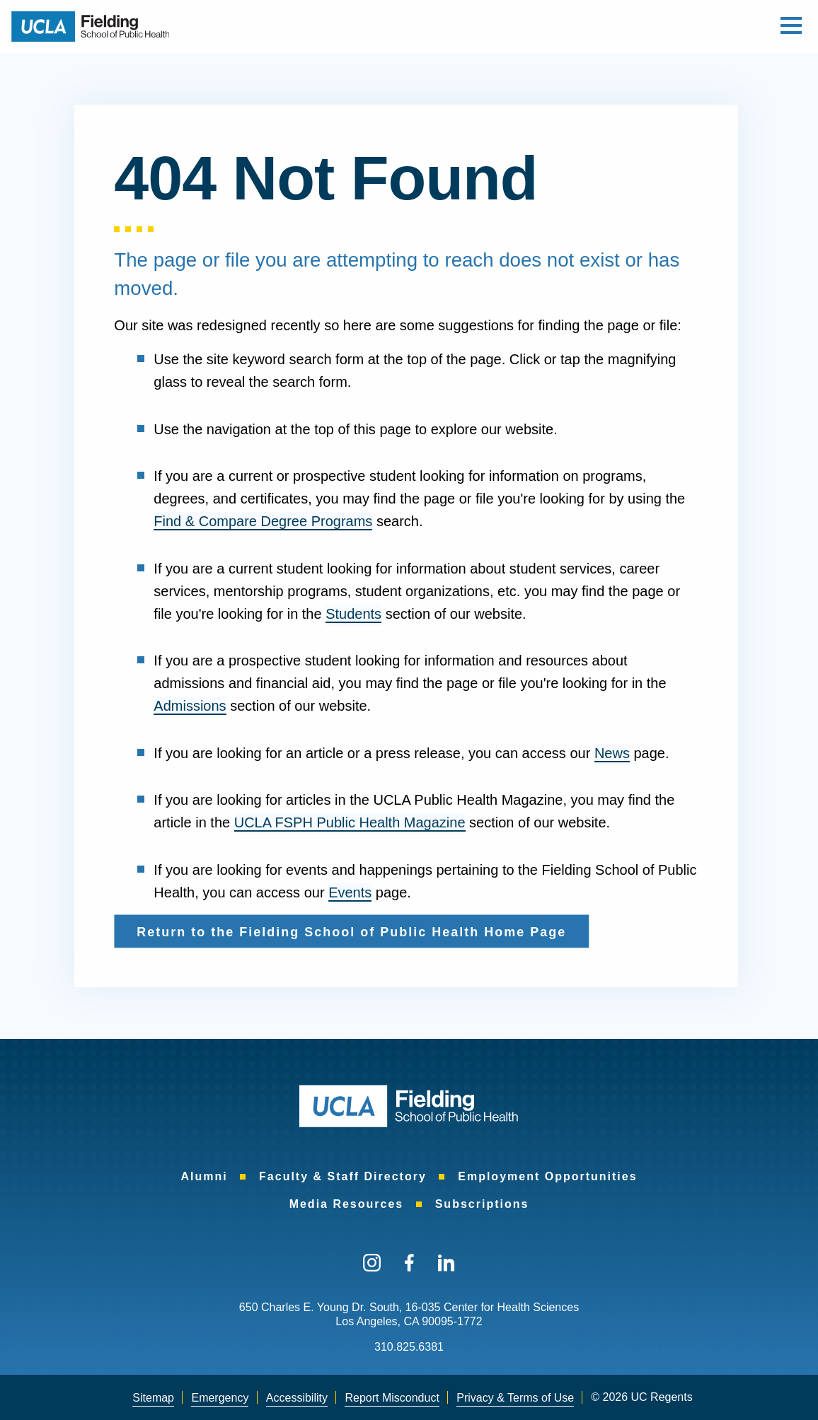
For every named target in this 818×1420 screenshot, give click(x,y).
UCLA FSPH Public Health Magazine (350, 822)
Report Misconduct (392, 1398)
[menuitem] (203, 1176)
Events (349, 892)
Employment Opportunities (547, 1176)
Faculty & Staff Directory (343, 1176)
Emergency (219, 1398)
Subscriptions (482, 1204)
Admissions (190, 706)
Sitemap (153, 1398)
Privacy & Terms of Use (515, 1398)
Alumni (203, 1176)
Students (353, 614)
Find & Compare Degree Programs (263, 521)
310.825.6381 (409, 1347)
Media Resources (346, 1204)
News (612, 753)
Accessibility (297, 1398)
